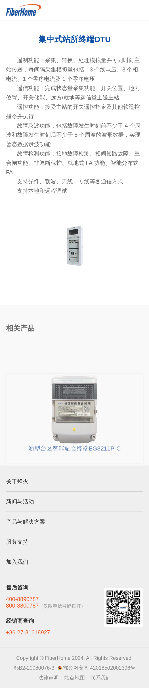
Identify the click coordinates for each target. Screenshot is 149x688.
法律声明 (48, 678)
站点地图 (74, 678)
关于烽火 (17, 481)
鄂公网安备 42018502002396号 (99, 668)
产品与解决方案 (25, 521)
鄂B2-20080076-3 (34, 668)
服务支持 (17, 542)
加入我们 (17, 562)
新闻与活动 (20, 501)
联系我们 (100, 678)
